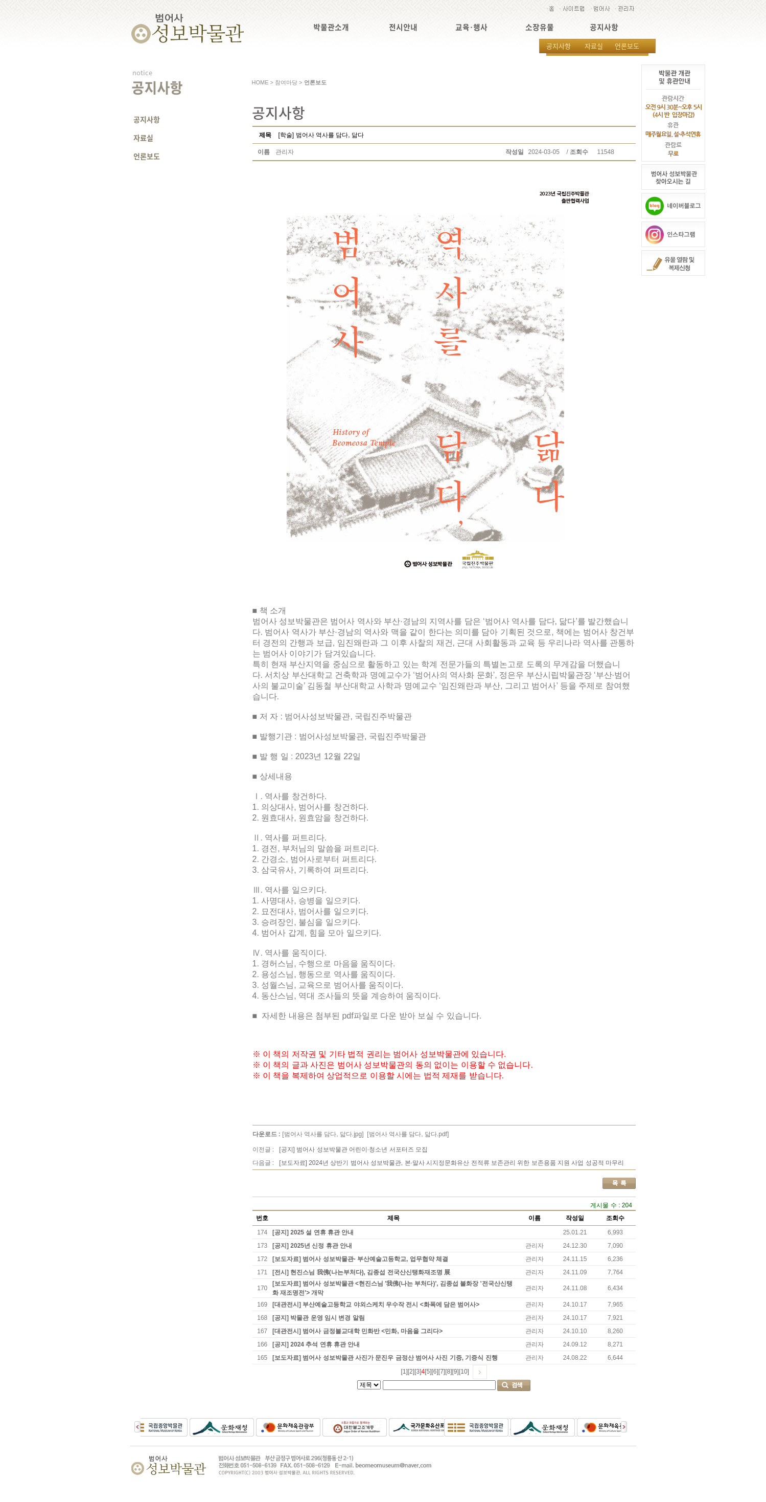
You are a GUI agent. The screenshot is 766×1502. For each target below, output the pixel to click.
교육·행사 (471, 27)
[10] (464, 1371)
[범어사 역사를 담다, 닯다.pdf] (408, 1134)
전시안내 (403, 27)
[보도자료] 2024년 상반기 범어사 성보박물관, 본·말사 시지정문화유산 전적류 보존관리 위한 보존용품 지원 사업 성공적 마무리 (451, 1162)
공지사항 (604, 27)
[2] (411, 1371)
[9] (455, 1371)
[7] (441, 1371)
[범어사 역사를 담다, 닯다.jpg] (322, 1134)
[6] (435, 1371)
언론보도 (627, 46)
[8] (448, 1371)
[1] (404, 1371)
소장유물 (539, 27)
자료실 (594, 46)
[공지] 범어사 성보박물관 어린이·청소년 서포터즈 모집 (353, 1149)
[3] (417, 1371)
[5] (428, 1371)
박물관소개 (331, 27)
